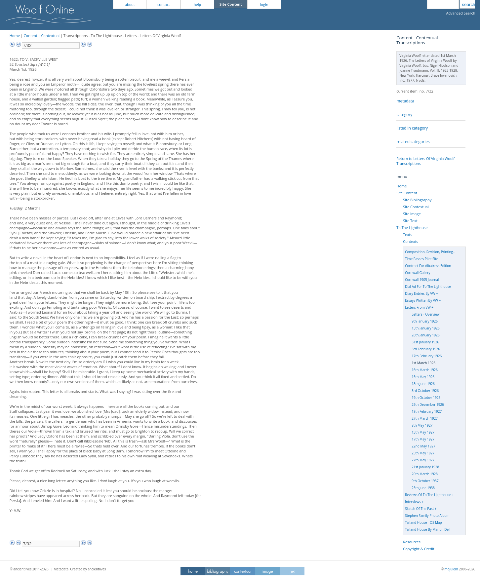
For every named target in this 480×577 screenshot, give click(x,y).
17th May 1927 (423, 439)
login (264, 4)
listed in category (412, 128)
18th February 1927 (427, 411)
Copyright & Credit (418, 548)
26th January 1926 (425, 335)
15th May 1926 (423, 376)
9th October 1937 (425, 481)
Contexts (410, 241)
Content (30, 35)
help (197, 4)
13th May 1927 (423, 432)
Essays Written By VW (421, 300)
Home (15, 35)
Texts (407, 234)
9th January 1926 (425, 321)
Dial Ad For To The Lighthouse (428, 286)
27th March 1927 (425, 418)
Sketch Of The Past (419, 508)
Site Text (410, 220)
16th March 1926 (425, 369)
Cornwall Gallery (417, 272)
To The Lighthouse (411, 227)
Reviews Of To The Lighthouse (428, 494)
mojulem (451, 569)
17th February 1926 (427, 356)
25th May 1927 (423, 453)
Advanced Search (460, 13)
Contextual (50, 35)
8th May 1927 (422, 425)
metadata (405, 101)
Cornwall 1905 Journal (422, 279)
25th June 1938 (423, 487)
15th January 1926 (425, 328)
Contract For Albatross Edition (428, 265)
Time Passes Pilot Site (421, 258)
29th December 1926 (428, 404)
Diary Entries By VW (420, 293)
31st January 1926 (425, 342)
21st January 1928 (425, 467)
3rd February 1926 (426, 349)
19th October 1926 (426, 397)
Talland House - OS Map (423, 522)
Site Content (406, 192)
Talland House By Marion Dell (427, 529)
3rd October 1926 (425, 390)
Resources (411, 541)
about (130, 4)
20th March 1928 (425, 474)
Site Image (411, 213)
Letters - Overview (425, 314)
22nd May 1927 (423, 446)
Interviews (413, 501)
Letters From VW (417, 307)
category (404, 114)
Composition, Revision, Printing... (430, 252)
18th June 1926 (423, 383)
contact (163, 4)
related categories (412, 141)
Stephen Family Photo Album (427, 515)
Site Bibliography (417, 199)
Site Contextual (415, 206)
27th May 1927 (423, 460)
